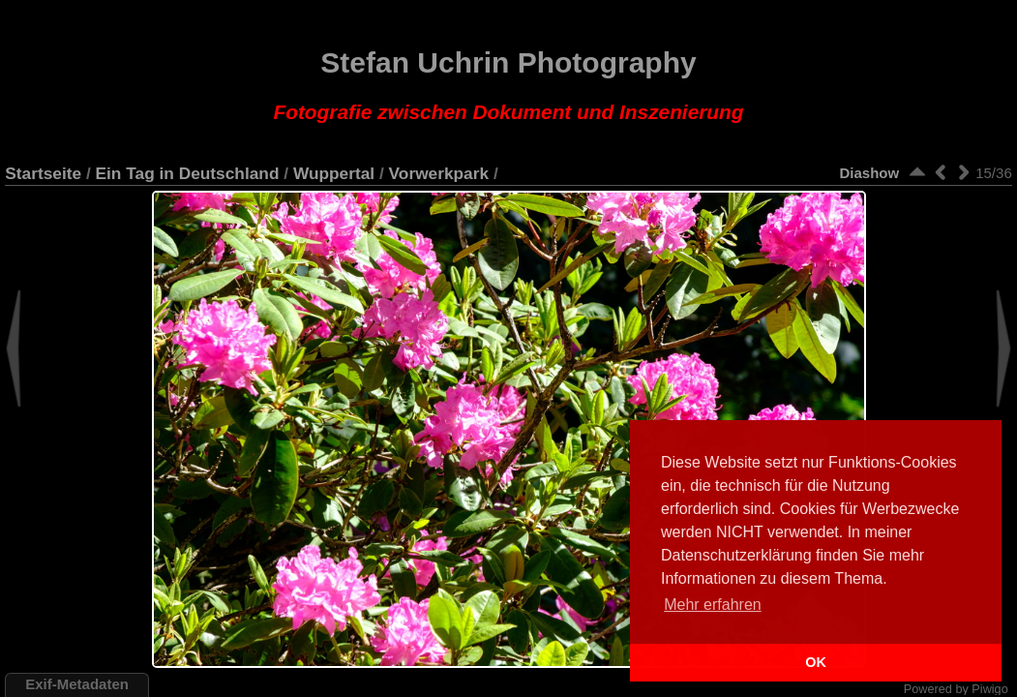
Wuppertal (333, 173)
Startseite (43, 173)
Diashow (870, 173)
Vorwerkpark (439, 173)
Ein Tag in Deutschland (188, 173)
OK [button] (815, 662)
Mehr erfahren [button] (713, 604)
